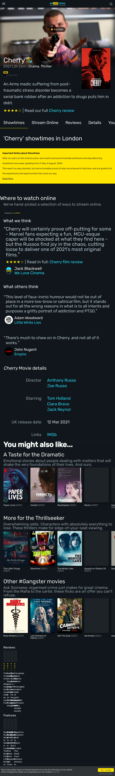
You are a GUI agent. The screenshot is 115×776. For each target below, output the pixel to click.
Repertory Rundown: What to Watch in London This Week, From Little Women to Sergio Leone (13, 712)
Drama (33, 66)
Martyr (88, 505)
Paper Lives (9, 505)
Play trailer (56, 29)
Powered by (12, 213)
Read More (56, 772)
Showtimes (14, 122)
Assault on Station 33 (95, 568)
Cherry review (61, 110)
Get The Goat (64, 635)
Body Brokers (10, 635)
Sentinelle (89, 635)
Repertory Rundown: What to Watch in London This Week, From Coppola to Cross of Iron (40, 712)
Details (95, 122)
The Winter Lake (65, 568)
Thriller (46, 66)
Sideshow (35, 568)
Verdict (34, 505)
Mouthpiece (63, 505)
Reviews (74, 122)
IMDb (52, 434)
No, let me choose (106, 774)
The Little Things (11, 568)
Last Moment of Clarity (38, 636)
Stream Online (45, 122)
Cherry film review (66, 261)
